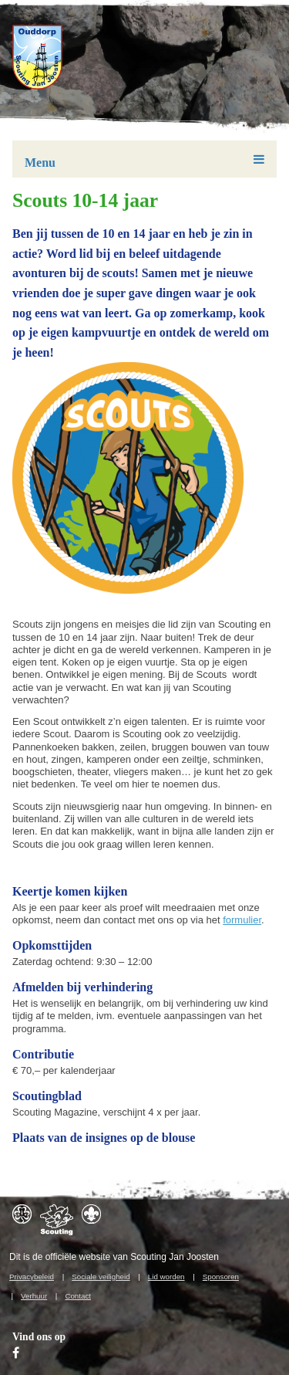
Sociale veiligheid (100, 1276)
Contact (78, 1296)
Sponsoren (221, 1276)
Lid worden (166, 1276)
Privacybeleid (31, 1276)
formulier (242, 920)
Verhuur (34, 1296)
